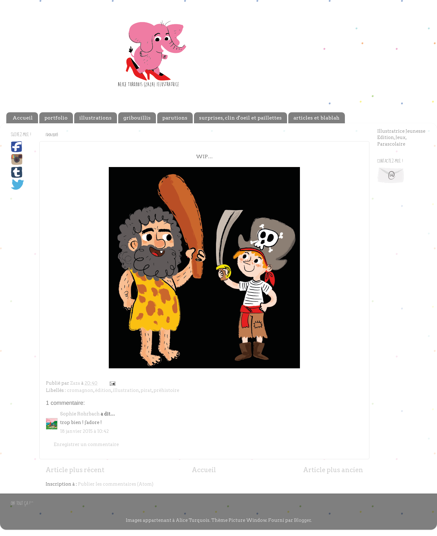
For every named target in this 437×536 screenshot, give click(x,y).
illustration (126, 390)
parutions (174, 118)
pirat (146, 390)
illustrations (95, 118)
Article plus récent (75, 470)
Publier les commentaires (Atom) (115, 484)
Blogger (302, 520)
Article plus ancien (333, 470)
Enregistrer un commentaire (86, 444)
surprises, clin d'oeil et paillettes (240, 118)
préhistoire (166, 390)
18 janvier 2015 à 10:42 (84, 431)
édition (103, 390)
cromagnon (80, 390)
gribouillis (137, 118)
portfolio (56, 118)
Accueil (23, 118)
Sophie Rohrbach (80, 414)
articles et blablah (316, 118)
